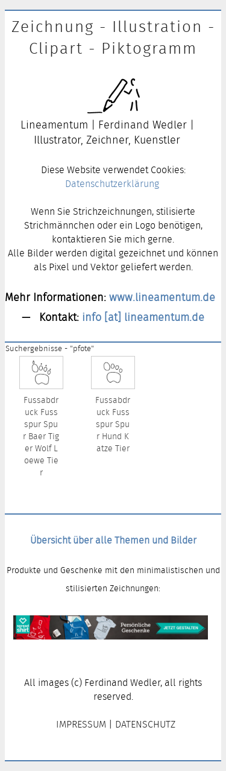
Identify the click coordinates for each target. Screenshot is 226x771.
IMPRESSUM (81, 724)
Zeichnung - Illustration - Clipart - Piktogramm (113, 37)
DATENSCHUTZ (145, 724)
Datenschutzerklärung (112, 184)
